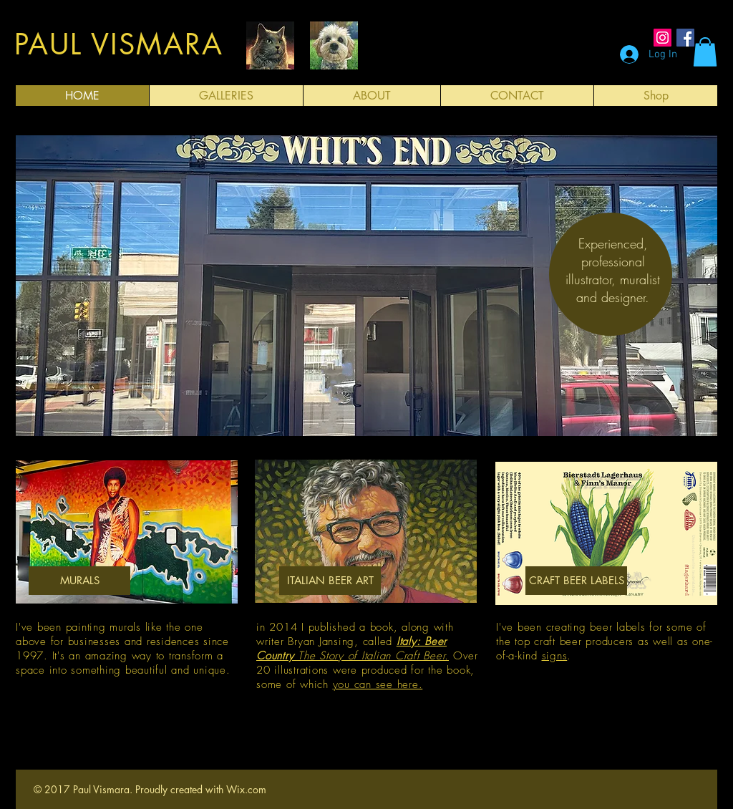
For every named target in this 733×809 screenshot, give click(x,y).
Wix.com (246, 789)
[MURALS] (79, 580)
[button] (705, 52)
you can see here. (378, 684)
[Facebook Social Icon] (685, 38)
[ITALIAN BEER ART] (330, 580)
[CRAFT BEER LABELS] (576, 580)
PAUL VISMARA (118, 44)
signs (555, 656)
